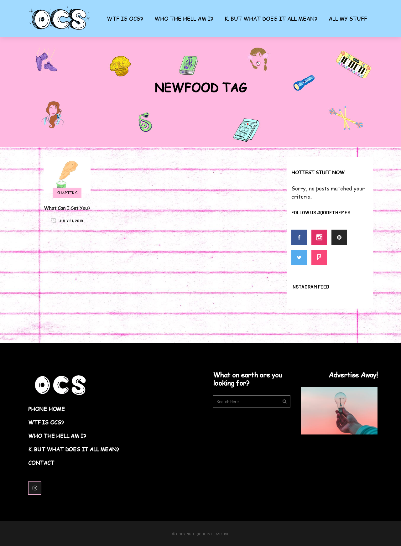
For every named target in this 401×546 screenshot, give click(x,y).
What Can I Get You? (67, 208)
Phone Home (46, 409)
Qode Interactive (213, 534)
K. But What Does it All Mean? (73, 449)
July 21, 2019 (67, 220)
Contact (41, 463)
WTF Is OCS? (46, 422)
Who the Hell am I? (57, 436)
